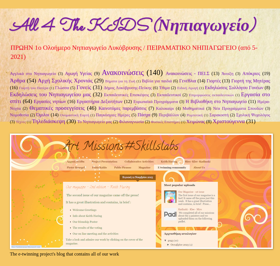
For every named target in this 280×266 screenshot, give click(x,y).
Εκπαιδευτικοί (169, 95)
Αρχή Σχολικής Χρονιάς (65, 80)
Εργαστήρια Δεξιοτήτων (99, 101)
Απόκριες (251, 73)
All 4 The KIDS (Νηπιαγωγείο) (132, 27)
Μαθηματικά (193, 108)
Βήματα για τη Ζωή (120, 81)
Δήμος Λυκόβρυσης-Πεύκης (128, 87)
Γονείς (83, 87)
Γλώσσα (62, 87)
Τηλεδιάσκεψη (48, 121)
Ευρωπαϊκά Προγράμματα (155, 101)
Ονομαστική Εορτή (74, 115)
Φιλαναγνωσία (131, 121)
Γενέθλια (187, 80)
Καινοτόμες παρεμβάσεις (122, 108)
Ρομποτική (195, 115)
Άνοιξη (227, 73)
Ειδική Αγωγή (187, 88)
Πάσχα (144, 114)
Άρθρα (17, 80)
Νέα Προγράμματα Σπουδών (238, 108)
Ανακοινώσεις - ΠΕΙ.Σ (188, 73)
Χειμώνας (195, 121)
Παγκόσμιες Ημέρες (113, 115)
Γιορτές (214, 80)
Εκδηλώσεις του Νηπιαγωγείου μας (50, 94)
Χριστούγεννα (229, 121)
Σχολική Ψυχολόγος (253, 115)
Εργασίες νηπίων (50, 101)
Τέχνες (21, 122)
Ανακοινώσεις (123, 72)
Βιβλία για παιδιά (157, 81)
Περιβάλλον (169, 115)
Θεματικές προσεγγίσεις (57, 108)
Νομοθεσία (19, 115)
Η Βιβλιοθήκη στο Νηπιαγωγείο (216, 101)
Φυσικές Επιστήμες (165, 122)
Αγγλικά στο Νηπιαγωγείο (33, 73)
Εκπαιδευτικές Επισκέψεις (126, 95)
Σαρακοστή (219, 115)
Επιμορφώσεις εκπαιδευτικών (211, 95)
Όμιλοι (42, 114)
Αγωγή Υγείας (78, 73)
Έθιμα (164, 87)
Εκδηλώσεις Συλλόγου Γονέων (234, 87)
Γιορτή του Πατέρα (33, 88)
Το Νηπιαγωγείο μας (94, 121)
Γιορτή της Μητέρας (250, 80)
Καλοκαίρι (165, 108)
